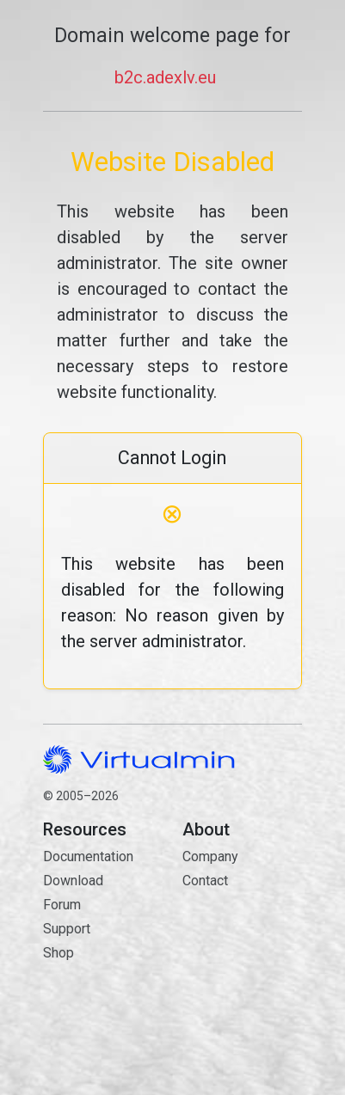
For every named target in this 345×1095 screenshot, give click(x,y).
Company (210, 856)
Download (73, 880)
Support (66, 929)
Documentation (88, 856)
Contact (241, 941)
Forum (62, 904)
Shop (58, 953)
